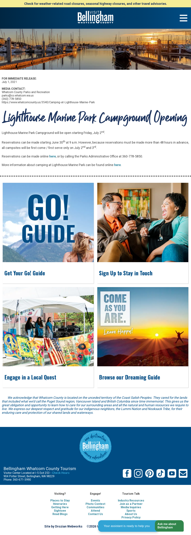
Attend (95, 510)
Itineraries (60, 504)
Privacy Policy (130, 517)
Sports (131, 510)
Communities (95, 507)
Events (95, 500)
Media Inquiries (131, 507)
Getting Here (60, 507)
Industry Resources (131, 500)
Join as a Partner (131, 504)
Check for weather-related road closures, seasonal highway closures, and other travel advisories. (95, 4)
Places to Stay (60, 500)
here (52, 156)
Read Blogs (60, 514)
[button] (169, 526)
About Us (131, 514)
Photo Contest (95, 504)
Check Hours (61, 473)
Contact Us (95, 514)
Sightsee (60, 510)
